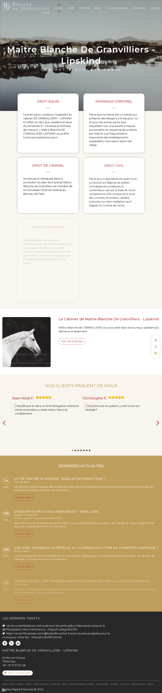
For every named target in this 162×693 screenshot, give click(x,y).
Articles (150, 684)
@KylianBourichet (55, 633)
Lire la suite (24, 498)
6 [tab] (86, 456)
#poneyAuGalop (88, 625)
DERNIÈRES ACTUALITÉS (81, 471)
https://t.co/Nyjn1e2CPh (62, 629)
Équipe (71, 8)
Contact (154, 8)
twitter (155, 346)
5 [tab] (84, 456)
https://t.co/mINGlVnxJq (46, 637)
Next (158, 428)
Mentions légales (138, 684)
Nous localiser (19, 672)
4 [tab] (81, 456)
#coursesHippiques (23, 625)
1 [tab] (72, 456)
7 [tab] (89, 456)
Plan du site (125, 684)
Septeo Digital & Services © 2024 (22, 689)
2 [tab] (75, 456)
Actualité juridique (117, 8)
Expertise (84, 8)
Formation (114, 684)
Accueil (59, 8)
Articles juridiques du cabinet (81, 684)
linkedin (155, 352)
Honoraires (139, 8)
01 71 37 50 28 (16, 665)
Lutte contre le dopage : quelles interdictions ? (60, 479)
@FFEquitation (12, 629)
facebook (155, 340)
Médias (98, 8)
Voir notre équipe (72, 346)
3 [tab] (78, 456)
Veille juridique (101, 684)
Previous (4, 428)
